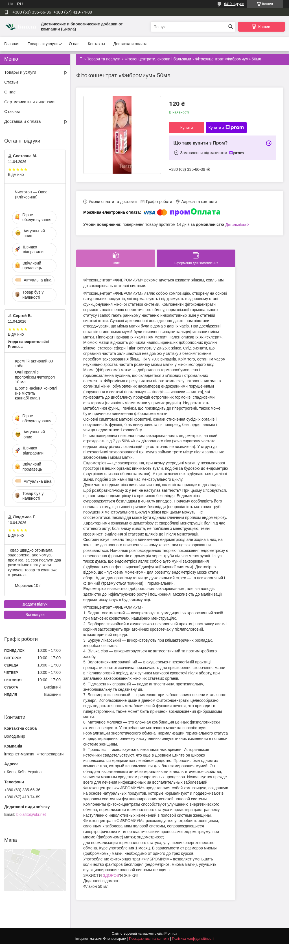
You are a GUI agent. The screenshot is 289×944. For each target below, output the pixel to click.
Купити (186, 127)
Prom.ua (171, 934)
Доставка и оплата (130, 43)
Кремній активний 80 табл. (34, 363)
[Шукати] (230, 27)
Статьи (11, 82)
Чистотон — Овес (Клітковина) (31, 194)
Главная (11, 43)
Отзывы (12, 111)
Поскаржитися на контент (149, 939)
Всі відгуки (35, 614)
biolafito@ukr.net (31, 814)
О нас (74, 43)
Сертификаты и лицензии (29, 101)
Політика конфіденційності (193, 939)
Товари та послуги (103, 59)
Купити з (226, 127)
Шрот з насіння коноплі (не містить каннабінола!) (36, 393)
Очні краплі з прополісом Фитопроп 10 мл (35, 377)
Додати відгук (35, 604)
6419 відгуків (234, 4)
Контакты (96, 43)
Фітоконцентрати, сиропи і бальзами (157, 59)
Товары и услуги (43, 43)
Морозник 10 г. (28, 585)
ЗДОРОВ (111, 875)
